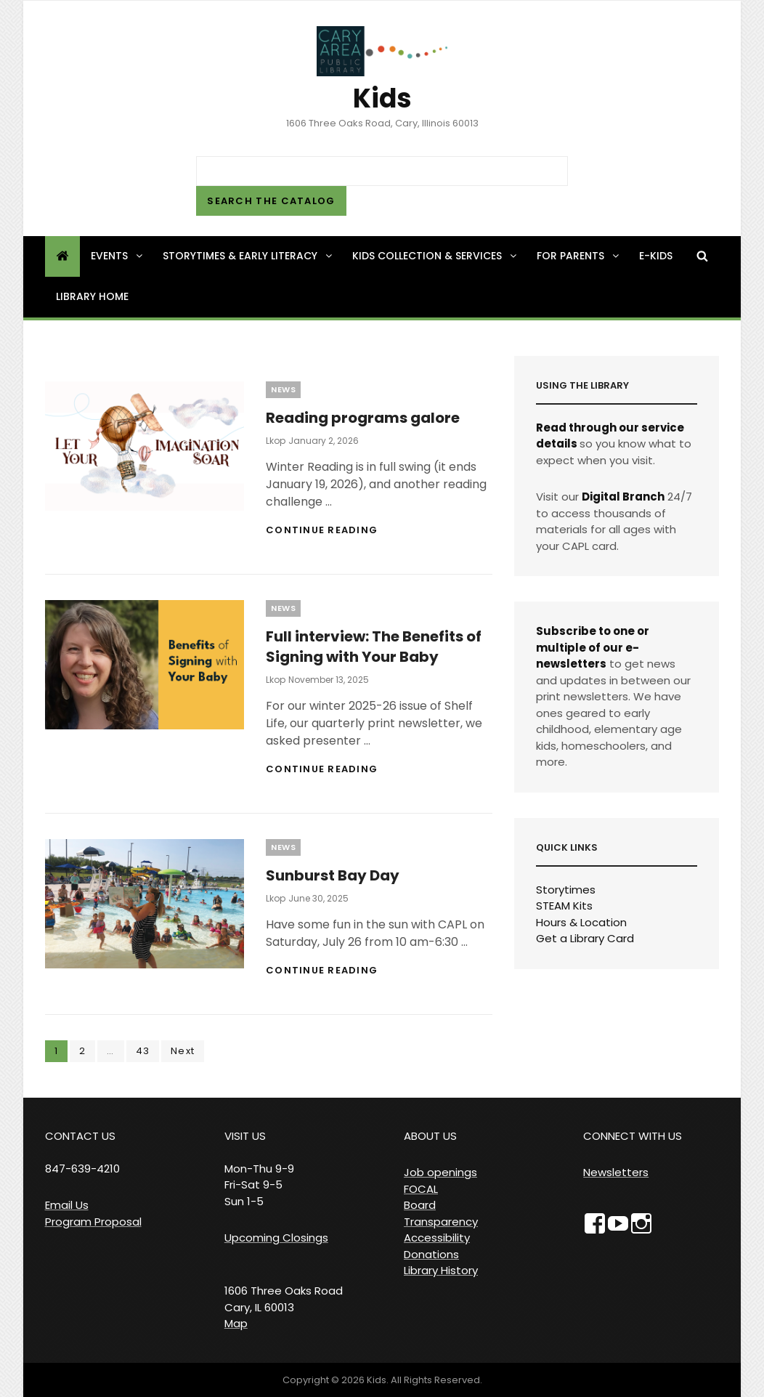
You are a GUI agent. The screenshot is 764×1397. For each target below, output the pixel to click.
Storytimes (566, 889)
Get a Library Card (585, 938)
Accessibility (437, 1237)
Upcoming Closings (276, 1237)
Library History (441, 1270)
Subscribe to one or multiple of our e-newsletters (592, 647)
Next (183, 1051)
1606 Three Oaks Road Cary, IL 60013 (283, 1299)
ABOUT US (430, 1135)
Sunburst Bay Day (332, 875)
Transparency (441, 1221)
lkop (275, 440)
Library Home (92, 296)
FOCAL (421, 1188)
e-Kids (655, 255)
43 (147, 1050)
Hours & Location (581, 922)
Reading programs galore (363, 418)
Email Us (67, 1204)
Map (236, 1323)
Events (118, 255)
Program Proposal (93, 1221)
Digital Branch (623, 496)
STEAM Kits (564, 905)
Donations (431, 1254)
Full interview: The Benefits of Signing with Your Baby (373, 646)
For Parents (579, 255)
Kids (382, 98)
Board (420, 1204)
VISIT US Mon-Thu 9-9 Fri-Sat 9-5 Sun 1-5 (259, 1168)
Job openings (440, 1172)
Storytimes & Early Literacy (248, 255)
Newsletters (616, 1172)
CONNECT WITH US (632, 1135)
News (283, 389)
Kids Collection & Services (435, 255)
